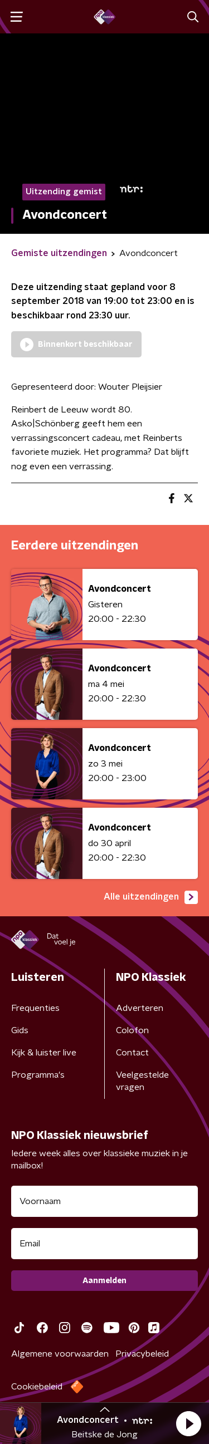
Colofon (132, 1030)
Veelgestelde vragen (142, 1081)
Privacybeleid (142, 1353)
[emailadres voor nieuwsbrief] (104, 1243)
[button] (188, 1423)
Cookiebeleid (36, 1386)
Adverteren (139, 1008)
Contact (132, 1052)
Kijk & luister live (43, 1052)
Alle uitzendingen (151, 897)
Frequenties (35, 1008)
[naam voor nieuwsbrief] (104, 1201)
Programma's (38, 1074)
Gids (19, 1030)
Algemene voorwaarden (60, 1353)
